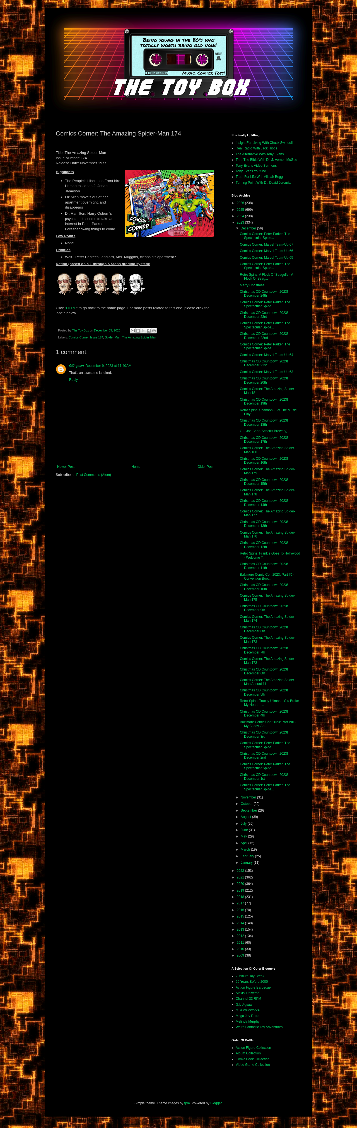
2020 (241, 884)
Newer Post (65, 467)
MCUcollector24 (247, 1010)
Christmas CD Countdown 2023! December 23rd (264, 315)
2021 (241, 877)
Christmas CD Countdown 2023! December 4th (264, 713)
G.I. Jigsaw (244, 1004)
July (244, 824)
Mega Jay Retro (247, 1016)
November (249, 797)
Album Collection (248, 1053)
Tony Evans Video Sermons (256, 166)
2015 (241, 916)
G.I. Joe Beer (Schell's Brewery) (263, 431)
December (249, 228)
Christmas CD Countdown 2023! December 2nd (264, 755)
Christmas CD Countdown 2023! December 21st (264, 363)
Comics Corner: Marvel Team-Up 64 (266, 355)
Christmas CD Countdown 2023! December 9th (264, 608)
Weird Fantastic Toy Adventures (259, 1027)
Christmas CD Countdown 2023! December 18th (264, 422)
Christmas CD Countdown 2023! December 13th (264, 524)
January (247, 863)
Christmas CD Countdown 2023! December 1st (264, 777)
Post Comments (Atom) (93, 475)
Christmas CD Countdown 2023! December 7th (264, 650)
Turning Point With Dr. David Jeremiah (264, 183)
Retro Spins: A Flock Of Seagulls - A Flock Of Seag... (266, 276)
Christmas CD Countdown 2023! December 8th (264, 629)
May (244, 836)
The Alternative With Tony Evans (260, 154)
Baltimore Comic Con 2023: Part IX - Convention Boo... (267, 576)
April (244, 843)
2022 (241, 871)
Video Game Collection (253, 1065)
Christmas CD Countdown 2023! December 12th (264, 545)
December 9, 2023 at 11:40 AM (108, 366)
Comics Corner (78, 337)
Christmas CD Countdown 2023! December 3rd (264, 734)
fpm (187, 1103)
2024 (241, 216)
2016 (241, 910)
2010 (241, 949)
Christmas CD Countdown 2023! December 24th (264, 293)
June (245, 830)
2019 (241, 890)
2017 (241, 903)
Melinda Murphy (247, 1021)
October (247, 804)
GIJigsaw (76, 366)
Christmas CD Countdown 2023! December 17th (264, 440)
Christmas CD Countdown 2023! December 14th (264, 503)
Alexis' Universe (247, 993)
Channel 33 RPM (248, 999)
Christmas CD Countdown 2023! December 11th (264, 566)
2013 (241, 929)
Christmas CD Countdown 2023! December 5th (264, 692)
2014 (241, 923)
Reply (73, 380)
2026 (241, 203)
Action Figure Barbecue (253, 987)
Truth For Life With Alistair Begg (259, 177)
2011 (241, 943)
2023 (241, 222)
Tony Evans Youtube (251, 171)
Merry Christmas (252, 285)
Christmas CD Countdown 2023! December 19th (264, 401)
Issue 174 (96, 337)
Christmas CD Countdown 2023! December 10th (264, 587)
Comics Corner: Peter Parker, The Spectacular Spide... (265, 236)
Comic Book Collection (252, 1059)
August (246, 817)
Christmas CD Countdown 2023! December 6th (264, 671)
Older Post (205, 467)
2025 (241, 210)
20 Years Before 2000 (252, 982)
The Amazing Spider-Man (139, 337)
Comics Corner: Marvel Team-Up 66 (266, 251)
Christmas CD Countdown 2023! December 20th (264, 380)
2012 (241, 936)
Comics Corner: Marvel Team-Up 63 (266, 372)
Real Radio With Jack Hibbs (256, 148)
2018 (241, 897)
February (248, 856)
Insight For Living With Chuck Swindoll (264, 143)
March (246, 849)
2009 (241, 955)
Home (136, 467)
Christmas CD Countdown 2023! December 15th (264, 482)
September (249, 810)
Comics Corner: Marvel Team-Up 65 (266, 258)
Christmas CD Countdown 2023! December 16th (264, 460)
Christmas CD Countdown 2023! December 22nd (264, 336)
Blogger (216, 1103)
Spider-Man (112, 337)
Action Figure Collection (253, 1048)
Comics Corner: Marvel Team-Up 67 (266, 244)
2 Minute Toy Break (250, 976)
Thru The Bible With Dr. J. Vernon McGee (266, 160)
